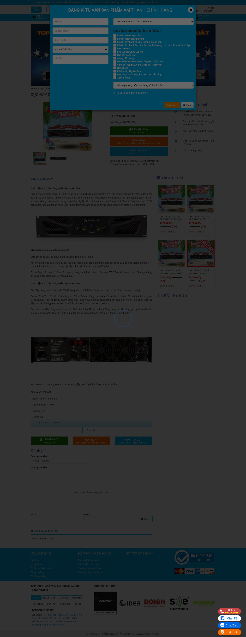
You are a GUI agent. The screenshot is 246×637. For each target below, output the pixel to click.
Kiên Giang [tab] (65, 604)
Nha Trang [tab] (37, 604)
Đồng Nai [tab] (77, 597)
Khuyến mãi (147, 9)
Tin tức (172, 9)
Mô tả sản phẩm (42, 179)
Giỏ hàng (209, 9)
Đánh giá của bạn (39, 456)
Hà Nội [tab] (35, 597)
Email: (35, 624)
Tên (33, 514)
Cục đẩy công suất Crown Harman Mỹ (84, 88)
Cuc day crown (126, 164)
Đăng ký (172, 105)
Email (86, 514)
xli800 (152, 164)
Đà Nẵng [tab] (64, 597)
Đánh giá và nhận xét (44, 530)
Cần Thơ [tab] (51, 604)
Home (34, 88)
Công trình (183, 9)
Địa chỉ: (35, 615)
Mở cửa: (36, 621)
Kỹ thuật (159, 9)
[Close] (191, 10)
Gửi (144, 519)
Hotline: (58, 621)
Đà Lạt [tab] (77, 604)
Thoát (187, 105)
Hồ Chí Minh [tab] (49, 597)
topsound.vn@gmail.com (51, 624)
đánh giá (156, 93)
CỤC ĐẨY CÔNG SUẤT (51, 88)
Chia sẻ (196, 9)
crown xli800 (141, 164)
